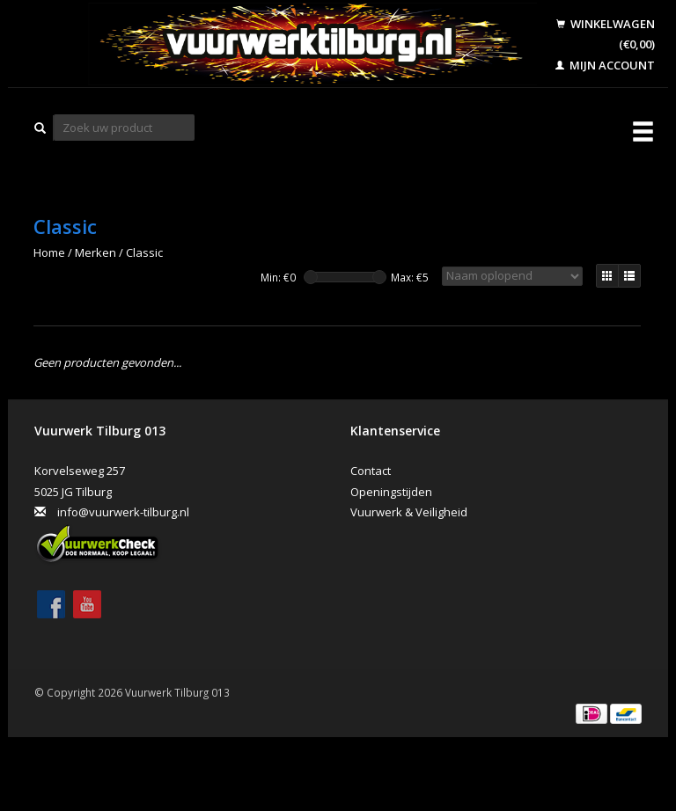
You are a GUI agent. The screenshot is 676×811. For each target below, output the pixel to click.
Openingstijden (391, 492)
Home (49, 252)
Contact (370, 471)
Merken (95, 252)
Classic (144, 252)
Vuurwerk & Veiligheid (408, 512)
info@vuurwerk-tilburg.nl (123, 512)
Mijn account (605, 65)
